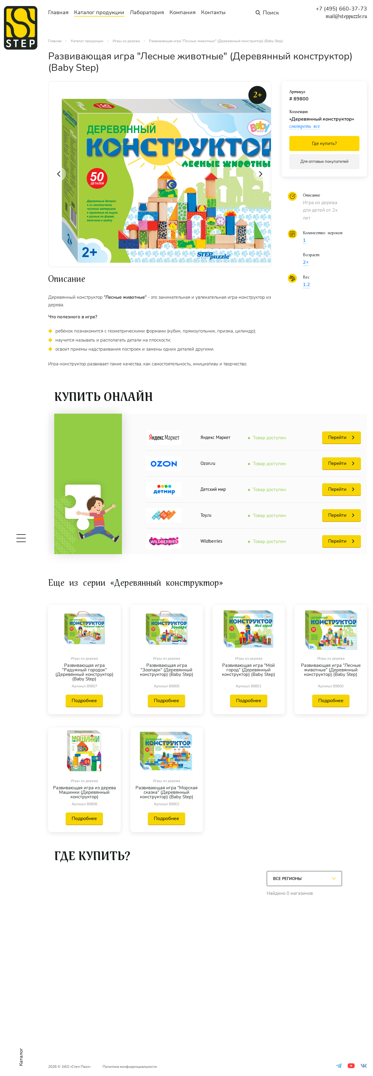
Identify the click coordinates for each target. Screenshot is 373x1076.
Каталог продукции (99, 12)
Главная (58, 12)
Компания (182, 12)
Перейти (337, 437)
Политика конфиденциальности (130, 1066)
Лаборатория (147, 12)
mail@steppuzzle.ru (346, 16)
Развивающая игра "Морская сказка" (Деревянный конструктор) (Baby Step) (166, 792)
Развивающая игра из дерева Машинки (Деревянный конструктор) (84, 792)
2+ (306, 262)
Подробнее (84, 700)
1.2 (306, 284)
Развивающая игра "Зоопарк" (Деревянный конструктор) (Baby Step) (166, 670)
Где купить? (324, 143)
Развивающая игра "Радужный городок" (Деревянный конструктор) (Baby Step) (84, 672)
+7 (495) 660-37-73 (341, 8)
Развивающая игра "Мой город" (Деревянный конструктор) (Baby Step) (248, 670)
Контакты (213, 12)
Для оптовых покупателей (324, 161)
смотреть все (304, 126)
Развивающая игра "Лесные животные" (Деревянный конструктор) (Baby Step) (331, 670)
